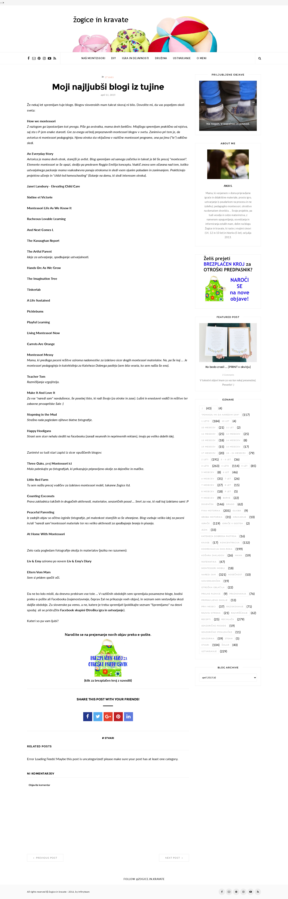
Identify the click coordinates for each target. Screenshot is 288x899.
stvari (109, 77)
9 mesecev (207, 498)
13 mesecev (208, 440)
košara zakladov (212, 555)
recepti (206, 619)
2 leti (204, 459)
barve (226, 498)
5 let (244, 466)
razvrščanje (239, 613)
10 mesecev (208, 427)
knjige (205, 543)
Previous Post (45, 858)
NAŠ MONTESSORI (93, 58)
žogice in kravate (57, 892)
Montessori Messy (40, 354)
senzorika (207, 638)
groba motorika (211, 517)
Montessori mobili (213, 568)
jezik (204, 530)
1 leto (205, 421)
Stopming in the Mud (42, 414)
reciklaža (227, 619)
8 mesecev (207, 491)
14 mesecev (233, 440)
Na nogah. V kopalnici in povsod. (228, 123)
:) (202, 408)
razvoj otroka (211, 613)
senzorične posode (213, 626)
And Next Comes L (40, 229)
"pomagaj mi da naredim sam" (220, 415)
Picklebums (35, 311)
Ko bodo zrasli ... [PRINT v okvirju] (228, 366)
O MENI (202, 58)
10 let (225, 421)
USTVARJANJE (182, 58)
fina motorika (210, 511)
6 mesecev (207, 479)
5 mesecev (207, 472)
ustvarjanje (209, 651)
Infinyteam (84, 892)
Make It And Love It (41, 392)
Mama (238, 555)
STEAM (229, 638)
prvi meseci (208, 606)
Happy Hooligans (39, 430)
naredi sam (208, 574)
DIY (113, 58)
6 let (226, 472)
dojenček (207, 504)
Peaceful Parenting (40, 512)
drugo (230, 504)
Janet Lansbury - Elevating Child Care (54, 186)
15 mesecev (208, 447)
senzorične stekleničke (216, 632)
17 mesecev (208, 453)
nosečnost (235, 574)
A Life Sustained (38, 300)
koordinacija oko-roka (216, 549)
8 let (228, 485)
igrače (205, 523)
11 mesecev (208, 434)
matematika (208, 562)
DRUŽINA (161, 58)
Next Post (174, 858)
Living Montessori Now (43, 333)
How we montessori (41, 121)
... (214, 408)
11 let (230, 427)
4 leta (225, 466)
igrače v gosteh (232, 523)
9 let (228, 491)
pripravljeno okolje (214, 600)
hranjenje (239, 517)
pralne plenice (211, 594)
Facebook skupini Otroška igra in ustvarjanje (92, 610)
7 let (228, 479)
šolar (225, 645)
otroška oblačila (213, 587)
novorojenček (210, 581)
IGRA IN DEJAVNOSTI (135, 58)
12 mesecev (233, 434)
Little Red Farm (37, 479)
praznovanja (237, 594)
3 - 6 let (226, 459)
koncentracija (230, 543)
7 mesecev (207, 485)
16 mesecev (233, 447)
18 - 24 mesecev (236, 453)
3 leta (205, 466)
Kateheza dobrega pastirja (218, 536)
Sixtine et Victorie (40, 197)
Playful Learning (38, 322)
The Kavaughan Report (43, 240)
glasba (237, 511)
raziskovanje (234, 606)
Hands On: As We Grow (44, 267)
